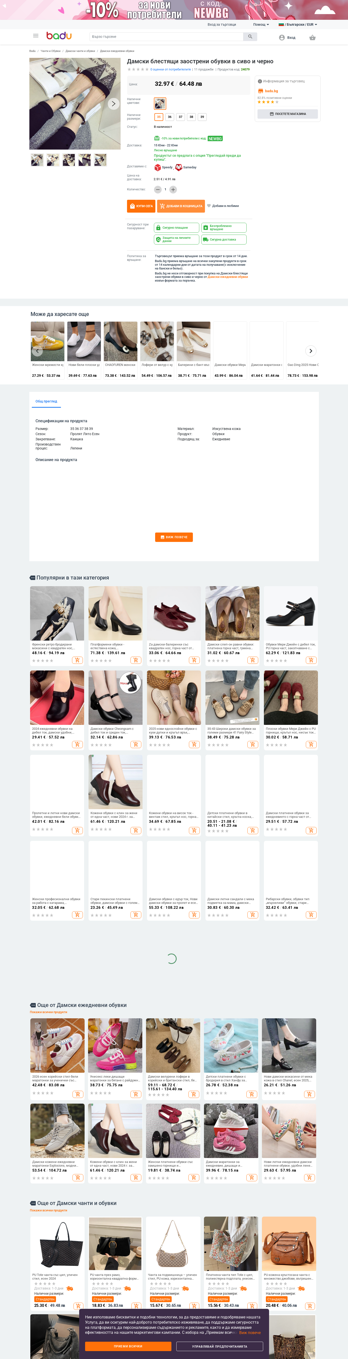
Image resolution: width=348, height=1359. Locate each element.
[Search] (166, 36)
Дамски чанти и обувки (80, 51)
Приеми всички (128, 1346)
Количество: (136, 189)
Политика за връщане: (136, 258)
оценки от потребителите (170, 69)
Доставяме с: (137, 166)
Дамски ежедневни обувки (117, 51)
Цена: (133, 84)
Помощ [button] (261, 24)
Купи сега (141, 206)
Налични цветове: (134, 101)
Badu (32, 51)
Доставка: (134, 145)
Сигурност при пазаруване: (138, 226)
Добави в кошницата (181, 206)
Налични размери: (134, 116)
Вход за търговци (222, 24)
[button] (35, 35)
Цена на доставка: (134, 177)
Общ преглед (46, 401)
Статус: (132, 127)
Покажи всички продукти (48, 842)
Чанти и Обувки (50, 51)
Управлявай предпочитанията (219, 1346)
